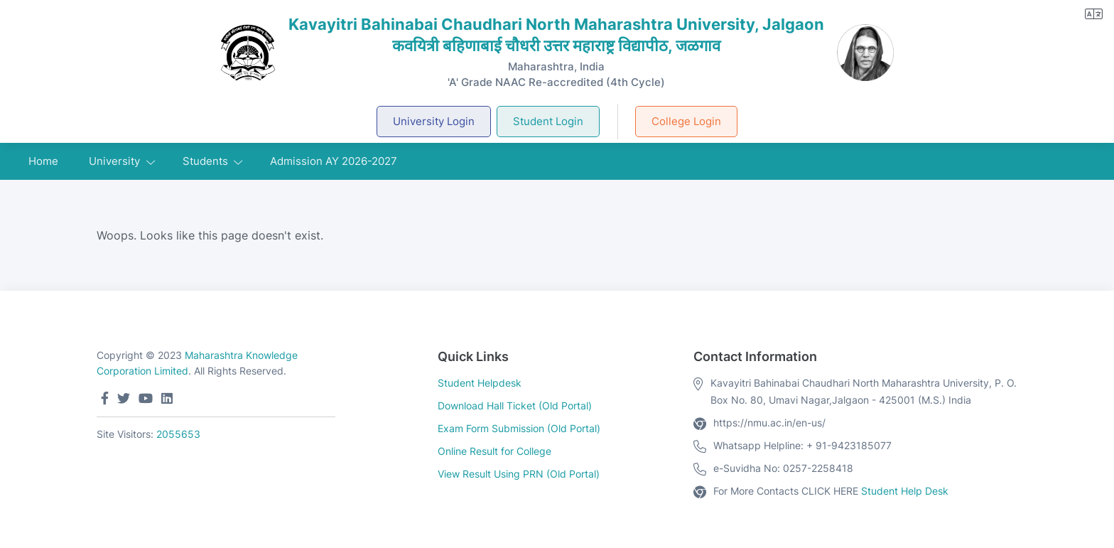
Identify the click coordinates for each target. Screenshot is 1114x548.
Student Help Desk (904, 491)
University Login (434, 121)
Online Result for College (494, 451)
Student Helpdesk (479, 383)
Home (43, 161)
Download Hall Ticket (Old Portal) (515, 405)
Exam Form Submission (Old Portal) (519, 428)
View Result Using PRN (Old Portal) (519, 474)
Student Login (548, 121)
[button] (1094, 14)
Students (205, 161)
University (114, 161)
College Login (686, 121)
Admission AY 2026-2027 (333, 161)
